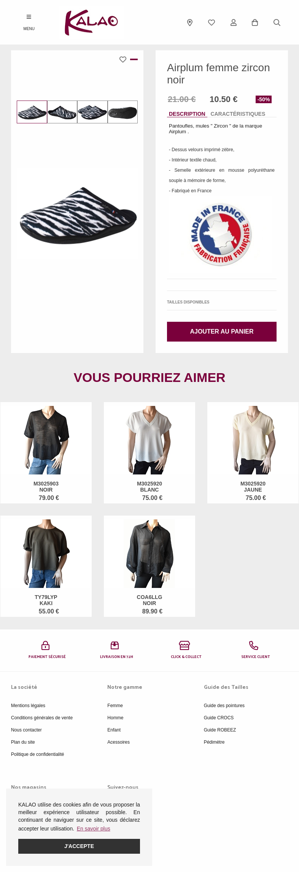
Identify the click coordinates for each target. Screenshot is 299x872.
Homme (115, 717)
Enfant (114, 730)
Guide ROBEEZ (220, 730)
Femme (115, 705)
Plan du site (23, 742)
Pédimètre (214, 742)
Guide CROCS (219, 717)
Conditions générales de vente (42, 717)
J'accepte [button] (79, 846)
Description (187, 114)
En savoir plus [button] (93, 829)
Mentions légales (28, 705)
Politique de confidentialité (37, 754)
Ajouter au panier (221, 331)
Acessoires (118, 742)
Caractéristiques (237, 114)
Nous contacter (26, 730)
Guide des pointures (224, 705)
